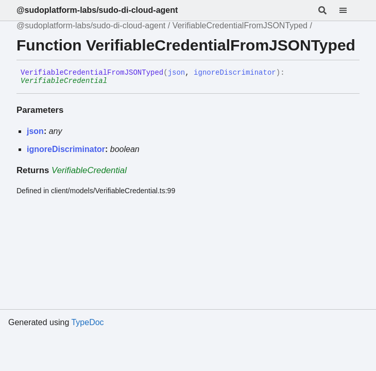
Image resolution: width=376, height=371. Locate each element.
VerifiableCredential (64, 81)
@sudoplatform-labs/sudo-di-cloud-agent (97, 10)
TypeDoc (87, 322)
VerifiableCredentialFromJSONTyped (240, 25)
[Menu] (349, 10)
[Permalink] (114, 81)
